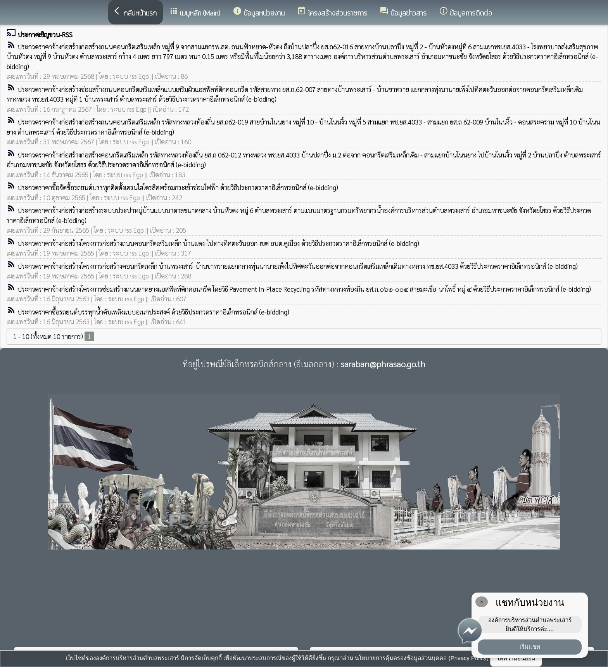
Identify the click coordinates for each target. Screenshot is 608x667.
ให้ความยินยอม (516, 658)
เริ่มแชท (530, 646)
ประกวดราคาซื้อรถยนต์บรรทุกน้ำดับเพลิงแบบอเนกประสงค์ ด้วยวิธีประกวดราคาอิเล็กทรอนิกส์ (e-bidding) (153, 312)
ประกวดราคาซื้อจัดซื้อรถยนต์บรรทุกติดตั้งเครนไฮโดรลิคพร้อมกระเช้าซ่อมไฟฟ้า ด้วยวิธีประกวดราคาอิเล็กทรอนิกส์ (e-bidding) (177, 187)
